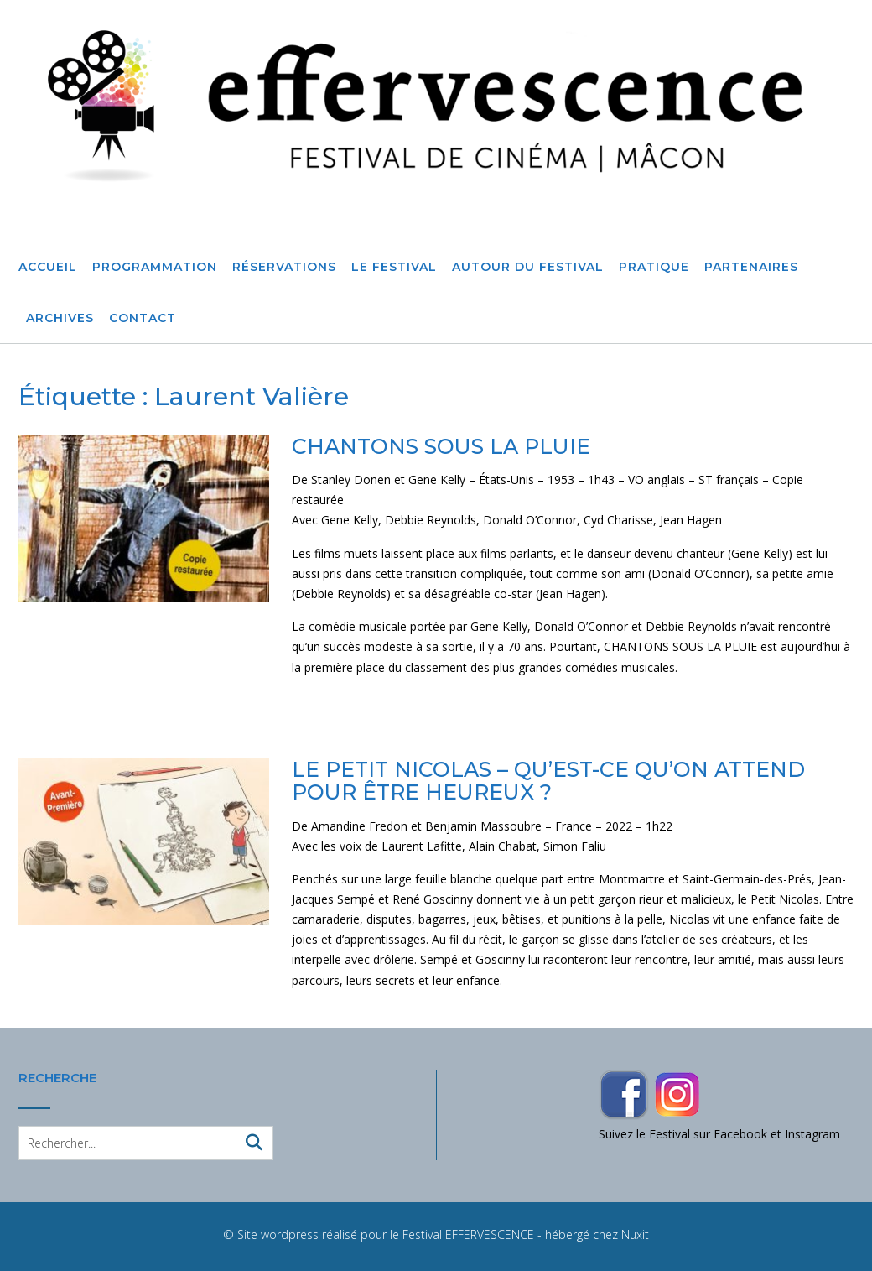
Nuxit (635, 1234)
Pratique (654, 267)
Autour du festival (528, 267)
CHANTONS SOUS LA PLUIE (441, 446)
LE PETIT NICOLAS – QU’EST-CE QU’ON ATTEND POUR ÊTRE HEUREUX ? (548, 781)
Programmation (154, 267)
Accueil (47, 267)
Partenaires (751, 267)
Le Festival (394, 267)
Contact (142, 318)
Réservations (284, 267)
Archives (60, 318)
